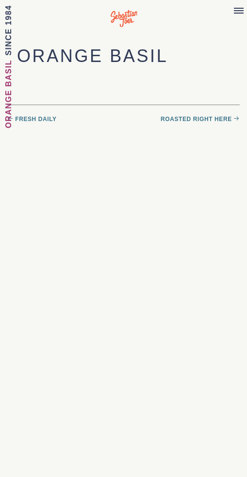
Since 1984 (8, 30)
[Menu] (239, 11)
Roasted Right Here (196, 119)
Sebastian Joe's (123, 13)
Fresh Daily (36, 119)
